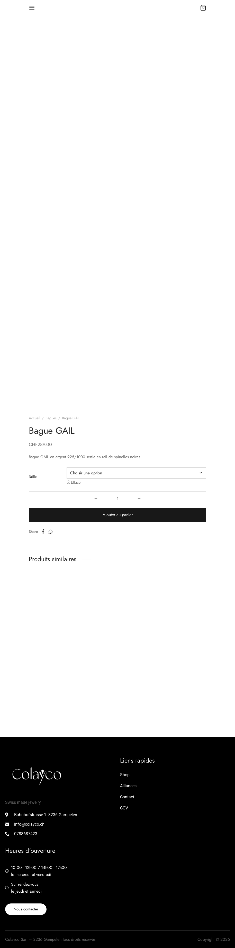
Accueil (34, 418)
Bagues (51, 418)
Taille (33, 477)
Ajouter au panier (118, 515)
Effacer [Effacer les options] (76, 482)
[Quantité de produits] (117, 498)
